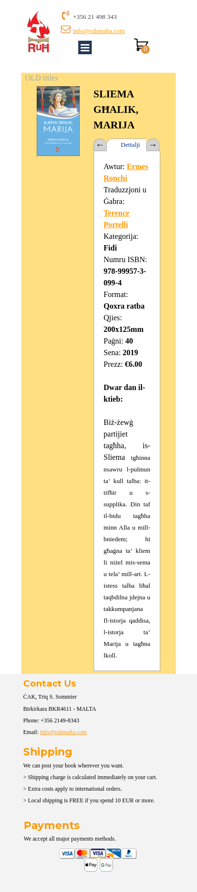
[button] (58, 86)
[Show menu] (85, 47)
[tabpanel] (116, 16)
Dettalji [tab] (130, 144)
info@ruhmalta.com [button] (99, 30)
